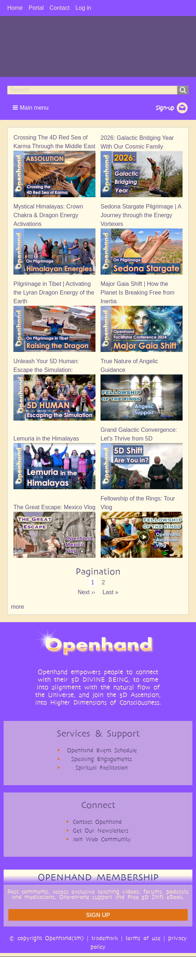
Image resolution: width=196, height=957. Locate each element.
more (17, 607)
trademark (104, 937)
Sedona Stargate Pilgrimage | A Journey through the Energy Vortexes (141, 215)
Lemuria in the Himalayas (46, 438)
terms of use (143, 937)
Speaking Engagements (101, 758)
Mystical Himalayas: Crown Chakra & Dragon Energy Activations (48, 215)
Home (15, 8)
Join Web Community (102, 839)
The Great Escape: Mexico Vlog (54, 507)
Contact (59, 8)
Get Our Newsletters (100, 830)
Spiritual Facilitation (101, 767)
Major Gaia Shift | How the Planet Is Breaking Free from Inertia (138, 292)
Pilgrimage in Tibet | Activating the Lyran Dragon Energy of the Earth (53, 292)
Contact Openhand (97, 821)
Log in (83, 8)
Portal (36, 8)
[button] (31, 107)
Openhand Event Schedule (102, 750)
